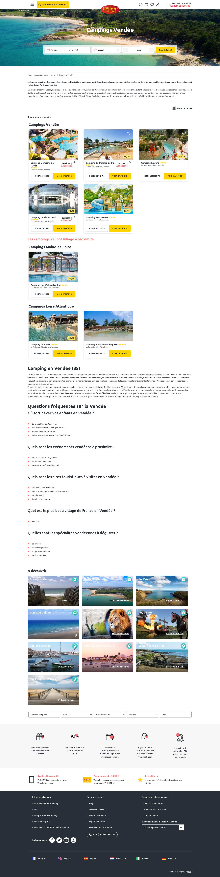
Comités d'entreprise (153, 803)
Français (39, 858)
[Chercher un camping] (53, 4)
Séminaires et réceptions (155, 809)
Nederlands (118, 858)
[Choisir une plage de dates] (59, 50)
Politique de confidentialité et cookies (51, 827)
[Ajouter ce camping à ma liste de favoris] (73, 133)
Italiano (142, 858)
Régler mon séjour (97, 821)
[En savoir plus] (53, 591)
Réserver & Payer (97, 809)
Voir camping (64, 176)
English (64, 858)
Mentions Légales (42, 821)
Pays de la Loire (103, 715)
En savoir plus (66, 600)
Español (90, 858)
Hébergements (41, 176)
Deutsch (169, 858)
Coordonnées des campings (46, 803)
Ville (164, 715)
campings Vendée (44, 125)
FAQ (91, 803)
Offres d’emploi (151, 815)
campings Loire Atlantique (51, 306)
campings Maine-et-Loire (50, 247)
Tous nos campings (39, 715)
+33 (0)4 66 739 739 (102, 834)
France (66, 715)
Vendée (132, 715)
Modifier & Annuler (98, 815)
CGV (36, 809)
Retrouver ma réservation (100, 827)
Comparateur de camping (45, 815)
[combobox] (106, 50)
